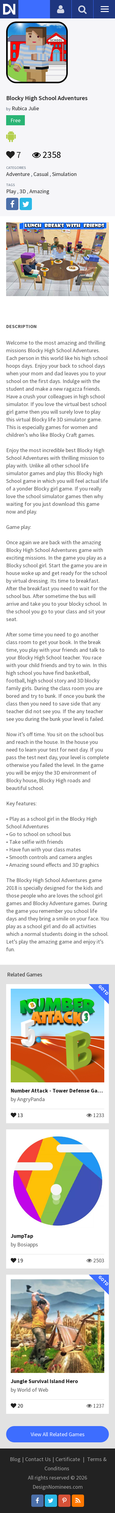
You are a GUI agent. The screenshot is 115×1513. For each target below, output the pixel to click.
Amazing (39, 191)
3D (23, 191)
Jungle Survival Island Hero (44, 1381)
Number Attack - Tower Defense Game (58, 1090)
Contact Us (38, 1459)
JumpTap (22, 1235)
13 (17, 1115)
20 (17, 1405)
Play (11, 191)
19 (17, 1260)
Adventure (18, 174)
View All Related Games (58, 1434)
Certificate (68, 1459)
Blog (15, 1459)
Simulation (64, 174)
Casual (40, 174)
